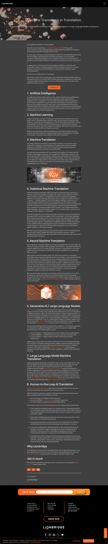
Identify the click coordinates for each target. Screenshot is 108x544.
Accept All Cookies (88, 541)
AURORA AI (30, 511)
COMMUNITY (72, 505)
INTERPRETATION (32, 507)
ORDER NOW (53, 519)
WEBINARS (51, 509)
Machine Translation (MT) (54, 48)
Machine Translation (33, 454)
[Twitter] (58, 534)
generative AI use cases (57, 347)
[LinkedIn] (54, 534)
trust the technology (48, 400)
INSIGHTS (50, 507)
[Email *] (54, 492)
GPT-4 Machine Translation (57, 379)
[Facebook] (45, 534)
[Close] (105, 541)
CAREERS (70, 503)
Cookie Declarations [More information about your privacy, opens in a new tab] (35, 542)
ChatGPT (42, 321)
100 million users (41, 323)
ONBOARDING (72, 507)
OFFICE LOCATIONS (73, 509)
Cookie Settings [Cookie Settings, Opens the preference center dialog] (76, 541)
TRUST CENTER (52, 505)
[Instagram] (49, 534)
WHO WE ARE (51, 503)
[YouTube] (62, 534)
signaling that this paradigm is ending (52, 279)
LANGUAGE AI (31, 503)
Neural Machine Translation (53, 368)
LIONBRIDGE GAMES (33, 509)
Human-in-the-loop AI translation (37, 388)
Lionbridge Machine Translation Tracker (44, 378)
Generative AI (31, 310)
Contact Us (105, 533)
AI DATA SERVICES (32, 505)
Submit (79, 492)
